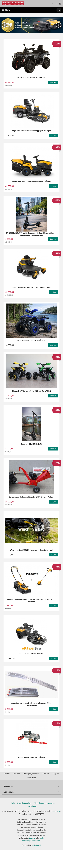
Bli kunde (16, 774)
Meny (6, 10)
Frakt (13, 803)
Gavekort (45, 774)
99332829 (55, 811)
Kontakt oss (31, 778)
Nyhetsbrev (32, 806)
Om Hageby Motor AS (31, 774)
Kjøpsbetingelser (24, 803)
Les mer (32, 838)
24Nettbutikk (36, 845)
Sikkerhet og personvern (44, 803)
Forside (7, 774)
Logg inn (56, 774)
